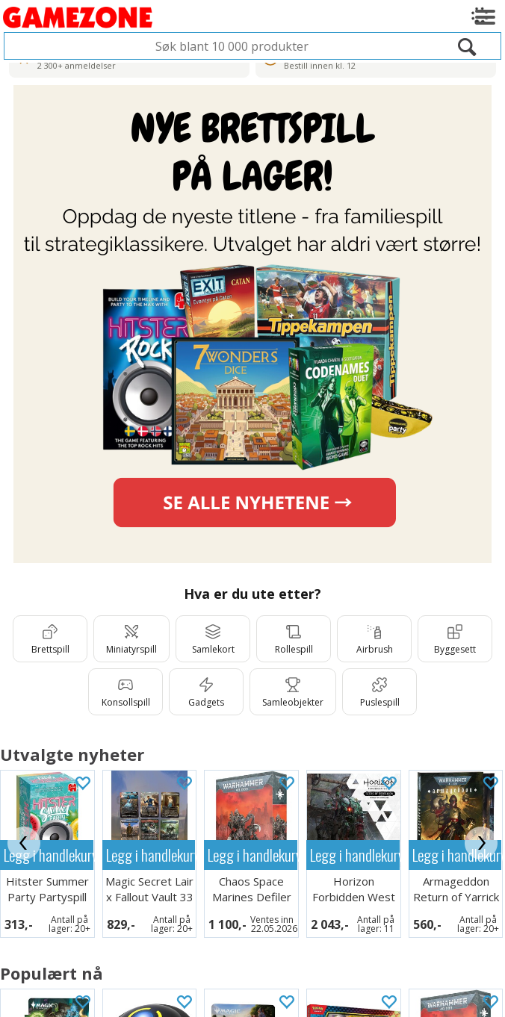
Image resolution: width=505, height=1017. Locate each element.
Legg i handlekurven (151, 854)
